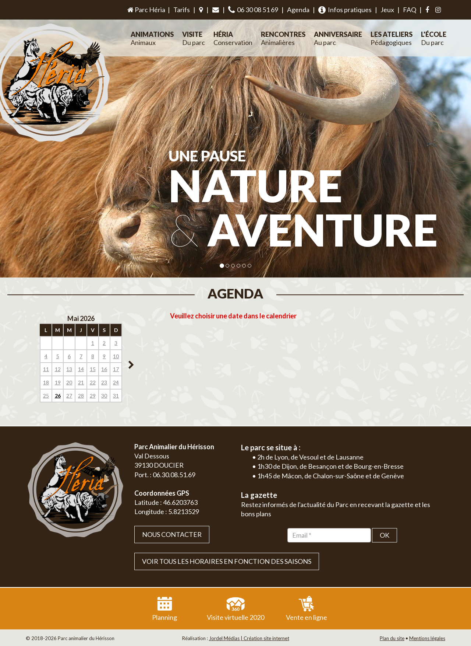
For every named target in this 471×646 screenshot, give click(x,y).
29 (93, 395)
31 (116, 395)
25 (46, 395)
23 (104, 382)
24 (116, 382)
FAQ (409, 10)
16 (104, 369)
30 (104, 395)
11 (46, 369)
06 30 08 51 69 (253, 10)
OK (384, 535)
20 (69, 382)
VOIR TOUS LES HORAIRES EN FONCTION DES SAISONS (226, 561)
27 (69, 395)
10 (116, 356)
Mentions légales (427, 638)
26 (58, 395)
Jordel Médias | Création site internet (249, 638)
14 (81, 369)
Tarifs (181, 10)
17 (116, 369)
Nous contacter (172, 534)
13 (69, 369)
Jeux (387, 10)
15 (93, 369)
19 (58, 382)
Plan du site (392, 638)
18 (46, 382)
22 (93, 382)
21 (81, 382)
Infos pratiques (345, 10)
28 (81, 395)
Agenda (298, 10)
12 (58, 369)
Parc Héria (145, 10)
